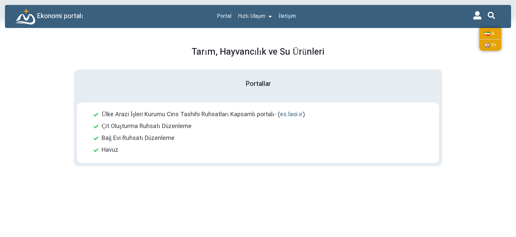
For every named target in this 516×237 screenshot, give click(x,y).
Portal (224, 16)
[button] (491, 15)
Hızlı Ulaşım (255, 16)
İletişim (287, 16)
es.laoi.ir (291, 114)
